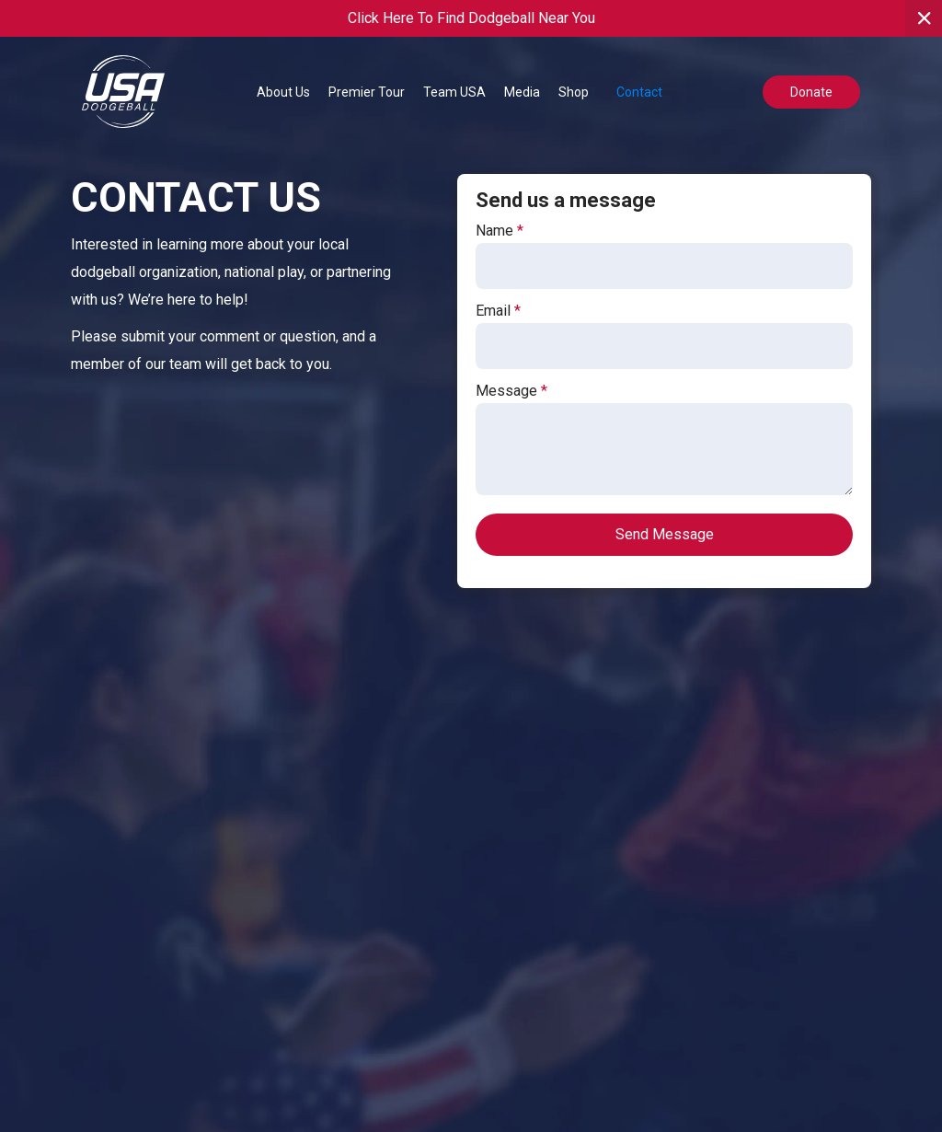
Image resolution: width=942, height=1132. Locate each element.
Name (499, 231)
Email (498, 311)
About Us (283, 92)
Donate (811, 92)
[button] (283, 92)
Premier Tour (366, 92)
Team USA (454, 92)
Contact (639, 92)
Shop (573, 92)
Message (511, 391)
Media (522, 92)
